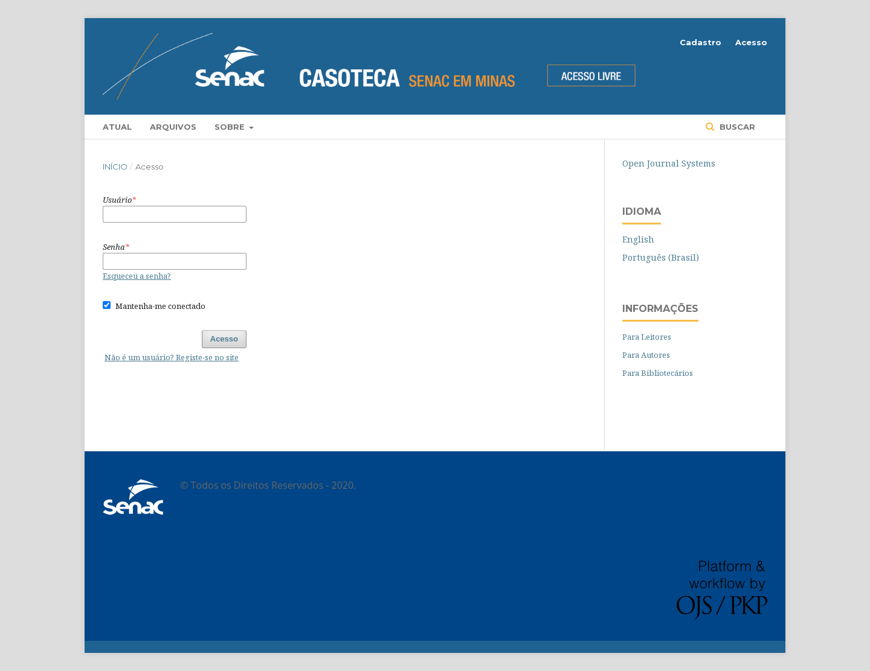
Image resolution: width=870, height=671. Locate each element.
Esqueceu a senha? (137, 275)
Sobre (230, 127)
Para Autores (646, 354)
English (638, 239)
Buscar (736, 127)
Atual (117, 127)
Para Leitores (646, 336)
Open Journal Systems (668, 163)
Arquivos (173, 127)
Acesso (751, 42)
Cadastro (700, 42)
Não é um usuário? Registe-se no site (172, 357)
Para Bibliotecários (657, 372)
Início (115, 166)
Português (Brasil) (660, 257)
